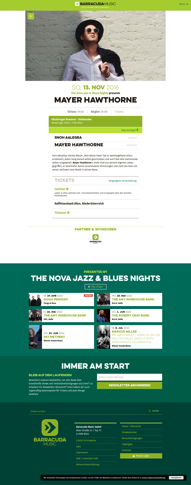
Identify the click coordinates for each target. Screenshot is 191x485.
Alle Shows (97, 286)
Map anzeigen (128, 130)
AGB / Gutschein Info (87, 458)
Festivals (126, 450)
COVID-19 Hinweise (86, 440)
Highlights (127, 444)
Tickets (119, 111)
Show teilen (157, 21)
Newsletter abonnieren (129, 385)
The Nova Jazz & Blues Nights (89, 93)
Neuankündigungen (132, 438)
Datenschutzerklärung (87, 464)
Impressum (82, 452)
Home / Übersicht (131, 426)
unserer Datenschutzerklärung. (154, 478)
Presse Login (142, 455)
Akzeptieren (176, 478)
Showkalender (129, 432)
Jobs (78, 446)
